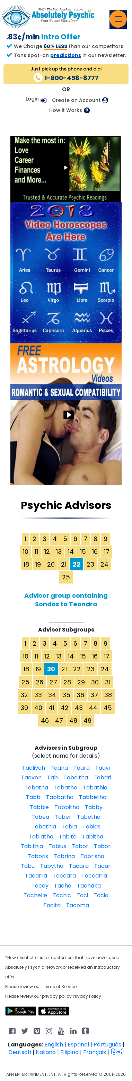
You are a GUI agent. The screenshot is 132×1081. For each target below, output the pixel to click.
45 (108, 707)
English (53, 1045)
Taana (59, 768)
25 (66, 577)
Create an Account (76, 100)
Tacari (103, 866)
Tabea (40, 817)
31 (108, 682)
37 (94, 695)
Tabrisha (92, 856)
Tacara (79, 866)
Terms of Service (59, 986)
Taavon (31, 777)
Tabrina (64, 856)
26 (39, 682)
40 (38, 707)
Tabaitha (75, 777)
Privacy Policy (87, 996)
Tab (52, 777)
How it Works (65, 110)
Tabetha (88, 817)
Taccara (64, 876)
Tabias (91, 827)
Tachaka (89, 886)
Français (94, 1052)
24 (104, 564)
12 (47, 551)
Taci (82, 895)
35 (66, 695)
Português (107, 1045)
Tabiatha (41, 837)
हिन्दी (117, 1052)
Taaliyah (33, 768)
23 (90, 564)
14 (71, 551)
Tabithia (32, 846)
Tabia (69, 827)
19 (38, 564)
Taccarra (94, 876)
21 (64, 564)
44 (93, 707)
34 (52, 695)
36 (80, 695)
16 (95, 551)
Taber (63, 817)
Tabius (57, 846)
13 (59, 551)
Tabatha (36, 787)
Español (78, 1045)
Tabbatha (59, 797)
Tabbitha (66, 807)
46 (45, 720)
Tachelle (35, 895)
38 (108, 695)
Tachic (62, 895)
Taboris (38, 856)
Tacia (101, 895)
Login (32, 98)
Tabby (94, 807)
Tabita (68, 837)
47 (59, 720)
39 (24, 707)
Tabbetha (92, 797)
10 (25, 551)
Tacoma (77, 905)
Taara (81, 768)
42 (65, 707)
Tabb (33, 797)
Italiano (46, 1052)
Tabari (102, 777)
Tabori (103, 846)
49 (87, 720)
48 (73, 720)
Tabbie (39, 807)
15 (83, 551)
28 (67, 682)
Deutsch (19, 1052)
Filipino (69, 1052)
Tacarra (36, 876)
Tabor (80, 846)
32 (24, 695)
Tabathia (95, 787)
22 (77, 669)
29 (81, 682)
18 (26, 564)
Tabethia (44, 827)
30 (95, 682)
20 (51, 564)
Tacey (40, 886)
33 (38, 695)
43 (79, 707)
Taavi (102, 768)
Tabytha (51, 866)
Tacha (62, 886)
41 (51, 707)
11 (36, 551)
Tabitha (92, 837)
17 (106, 551)
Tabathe (65, 787)
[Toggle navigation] (118, 19)
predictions (65, 55)
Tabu (28, 866)
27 (53, 682)
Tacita (52, 905)
